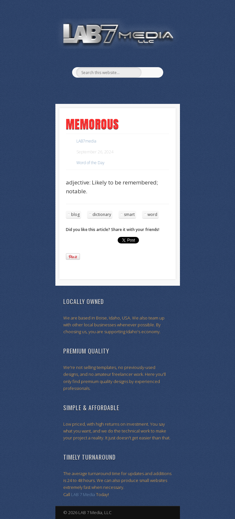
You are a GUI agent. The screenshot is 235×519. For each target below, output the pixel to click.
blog (75, 214)
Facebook (110, 89)
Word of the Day (90, 162)
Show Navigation (167, 58)
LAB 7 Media (83, 494)
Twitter (123, 89)
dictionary (101, 214)
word (152, 214)
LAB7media (86, 141)
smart (129, 214)
